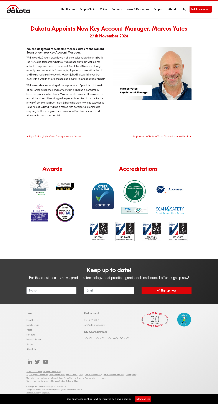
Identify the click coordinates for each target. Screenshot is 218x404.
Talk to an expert (200, 9)
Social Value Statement (68, 377)
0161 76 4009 (91, 320)
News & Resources (138, 9)
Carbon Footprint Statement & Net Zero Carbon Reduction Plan (52, 380)
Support (159, 9)
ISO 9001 (88, 338)
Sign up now (166, 290)
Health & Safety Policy (93, 374)
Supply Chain (87, 9)
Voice (103, 9)
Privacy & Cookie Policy (52, 371)
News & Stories (33, 339)
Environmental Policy (57, 374)
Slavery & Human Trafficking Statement (42, 377)
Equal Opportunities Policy (37, 374)
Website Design (32, 392)
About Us (174, 9)
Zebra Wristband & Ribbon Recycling (94, 377)
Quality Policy (131, 374)
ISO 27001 (112, 338)
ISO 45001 (125, 338)
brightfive (46, 392)
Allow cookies (143, 399)
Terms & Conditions (34, 371)
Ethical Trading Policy (74, 374)
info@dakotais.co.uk (94, 325)
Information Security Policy (114, 374)
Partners (117, 9)
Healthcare (68, 9)
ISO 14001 (100, 338)
